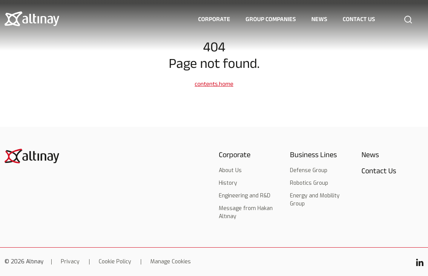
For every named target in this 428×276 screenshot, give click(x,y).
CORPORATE (214, 19)
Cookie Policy (115, 261)
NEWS (319, 19)
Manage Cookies (170, 261)
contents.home (214, 83)
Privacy (70, 261)
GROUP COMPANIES (271, 19)
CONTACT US (359, 19)
